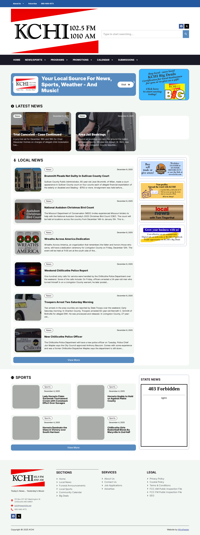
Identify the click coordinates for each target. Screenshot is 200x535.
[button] (13, 82)
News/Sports (35, 60)
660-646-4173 (48, 4)
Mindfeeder (183, 529)
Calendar (105, 60)
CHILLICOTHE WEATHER (164, 127)
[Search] (186, 34)
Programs (59, 60)
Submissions (128, 60)
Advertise (33, 4)
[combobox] (142, 34)
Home (16, 59)
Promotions (82, 60)
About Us (18, 3)
